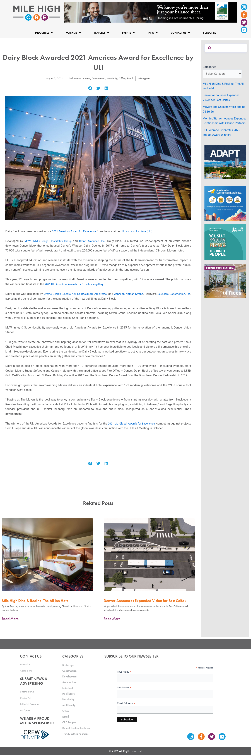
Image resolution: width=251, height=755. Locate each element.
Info (153, 33)
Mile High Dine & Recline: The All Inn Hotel (35, 600)
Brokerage (68, 665)
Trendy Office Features (75, 734)
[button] (90, 88)
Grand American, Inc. (93, 241)
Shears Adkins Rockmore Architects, (84, 294)
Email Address (126, 703)
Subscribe (209, 33)
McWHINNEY (32, 241)
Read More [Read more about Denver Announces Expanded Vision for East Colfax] (112, 618)
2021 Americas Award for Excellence (75, 231)
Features (101, 33)
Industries (44, 33)
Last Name (124, 687)
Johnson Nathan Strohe (128, 294)
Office (123, 78)
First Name (124, 671)
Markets (73, 33)
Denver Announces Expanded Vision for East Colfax (145, 600)
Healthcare (68, 694)
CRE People (69, 722)
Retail (131, 78)
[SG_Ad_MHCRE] (225, 242)
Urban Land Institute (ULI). (140, 231)
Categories (209, 67)
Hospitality (113, 78)
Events (128, 33)
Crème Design (51, 294)
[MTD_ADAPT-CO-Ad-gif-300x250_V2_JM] (225, 161)
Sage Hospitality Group (57, 241)
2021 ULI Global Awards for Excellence (130, 423)
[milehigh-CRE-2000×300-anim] (150, 12)
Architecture (73, 78)
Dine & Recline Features (76, 728)
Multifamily (68, 705)
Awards (85, 78)
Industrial (67, 688)
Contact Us (180, 33)
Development (98, 78)
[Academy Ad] (225, 203)
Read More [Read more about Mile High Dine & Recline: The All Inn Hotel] (10, 618)
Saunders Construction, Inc (173, 294)
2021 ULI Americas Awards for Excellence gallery (75, 284)
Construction (69, 671)
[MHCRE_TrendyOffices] (225, 280)
